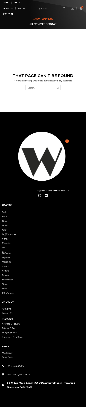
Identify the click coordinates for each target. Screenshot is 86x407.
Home (6, 3)
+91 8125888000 (15, 366)
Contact (8, 14)
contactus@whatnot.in (19, 374)
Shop (18, 3)
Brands (8, 8)
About (21, 8)
